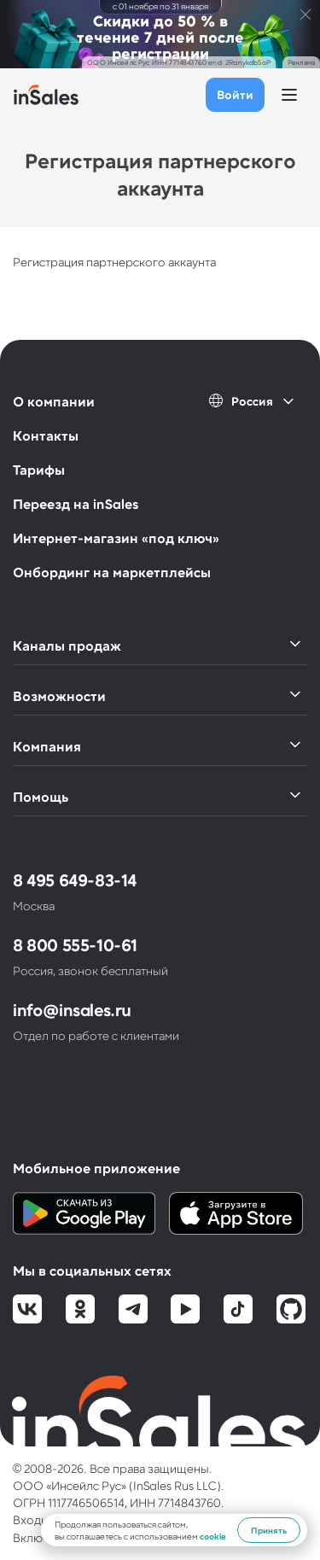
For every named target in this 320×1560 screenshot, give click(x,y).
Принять (269, 1530)
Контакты (46, 435)
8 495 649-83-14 (75, 879)
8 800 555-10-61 (75, 944)
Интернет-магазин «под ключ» (116, 537)
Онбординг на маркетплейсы (112, 572)
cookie (213, 1536)
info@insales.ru (72, 1009)
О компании (54, 401)
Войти (235, 94)
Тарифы (39, 469)
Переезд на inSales (75, 503)
